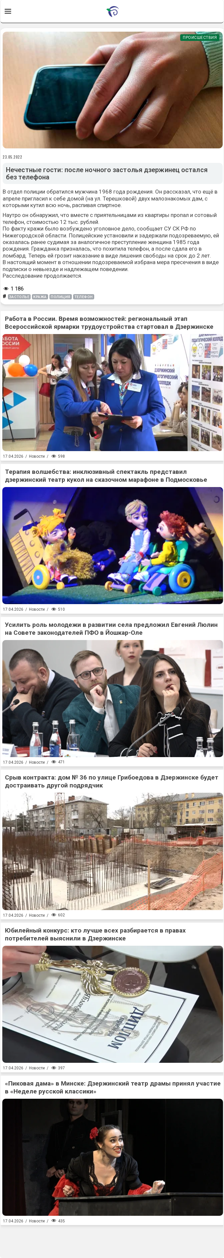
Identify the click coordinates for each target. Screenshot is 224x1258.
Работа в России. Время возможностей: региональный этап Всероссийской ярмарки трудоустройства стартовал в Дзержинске (109, 322)
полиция (60, 297)
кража (40, 297)
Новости (37, 456)
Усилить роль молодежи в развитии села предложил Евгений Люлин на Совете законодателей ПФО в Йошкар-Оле (111, 628)
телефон (83, 297)
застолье (19, 297)
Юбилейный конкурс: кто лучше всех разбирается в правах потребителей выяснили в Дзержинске (95, 934)
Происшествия (200, 37)
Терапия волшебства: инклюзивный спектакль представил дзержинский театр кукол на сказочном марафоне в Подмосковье (106, 475)
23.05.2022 (12, 157)
